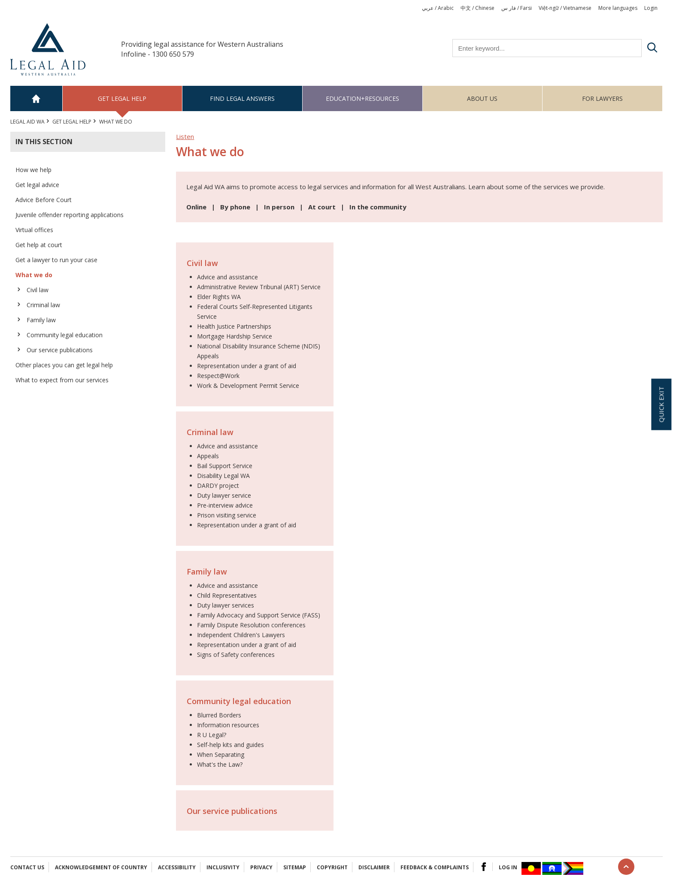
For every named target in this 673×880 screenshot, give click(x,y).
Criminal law (43, 305)
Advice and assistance (227, 277)
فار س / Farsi (516, 8)
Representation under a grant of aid (246, 366)
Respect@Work (218, 376)
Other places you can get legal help (64, 365)
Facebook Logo (483, 866)
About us (482, 98)
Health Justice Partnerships (234, 326)
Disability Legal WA (223, 476)
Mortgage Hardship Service (234, 336)
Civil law (38, 290)
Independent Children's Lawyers (241, 635)
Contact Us (27, 867)
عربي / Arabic (438, 8)
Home (36, 98)
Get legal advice (37, 185)
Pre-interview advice (225, 505)
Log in (508, 867)
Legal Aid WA (27, 121)
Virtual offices (34, 230)
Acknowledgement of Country (101, 867)
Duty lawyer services (225, 605)
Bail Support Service (224, 466)
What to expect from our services (62, 380)
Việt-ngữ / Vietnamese (565, 8)
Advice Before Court (43, 200)
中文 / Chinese (477, 8)
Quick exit (661, 404)
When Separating (220, 754)
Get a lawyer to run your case (56, 260)
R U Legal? (211, 735)
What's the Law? (220, 764)
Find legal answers (242, 98)
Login (651, 8)
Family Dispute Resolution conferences (251, 625)
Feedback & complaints (434, 867)
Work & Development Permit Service (248, 385)
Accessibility (177, 867)
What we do (33, 275)
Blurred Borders (219, 715)
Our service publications (60, 350)
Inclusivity (222, 867)
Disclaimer (374, 867)
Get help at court (38, 245)
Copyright (332, 867)
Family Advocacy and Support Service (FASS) (258, 615)
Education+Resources (362, 98)
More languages (617, 8)
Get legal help (122, 98)
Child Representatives (227, 595)
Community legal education (65, 335)
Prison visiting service (226, 515)
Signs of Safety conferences (236, 654)
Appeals (208, 456)
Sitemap (294, 867)
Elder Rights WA (219, 297)
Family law (41, 320)
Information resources (228, 725)
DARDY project (218, 485)
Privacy (261, 867)
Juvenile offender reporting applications (69, 215)
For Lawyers (602, 98)
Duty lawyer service (224, 495)
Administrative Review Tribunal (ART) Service (259, 287)
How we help (33, 170)
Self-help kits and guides (230, 745)
